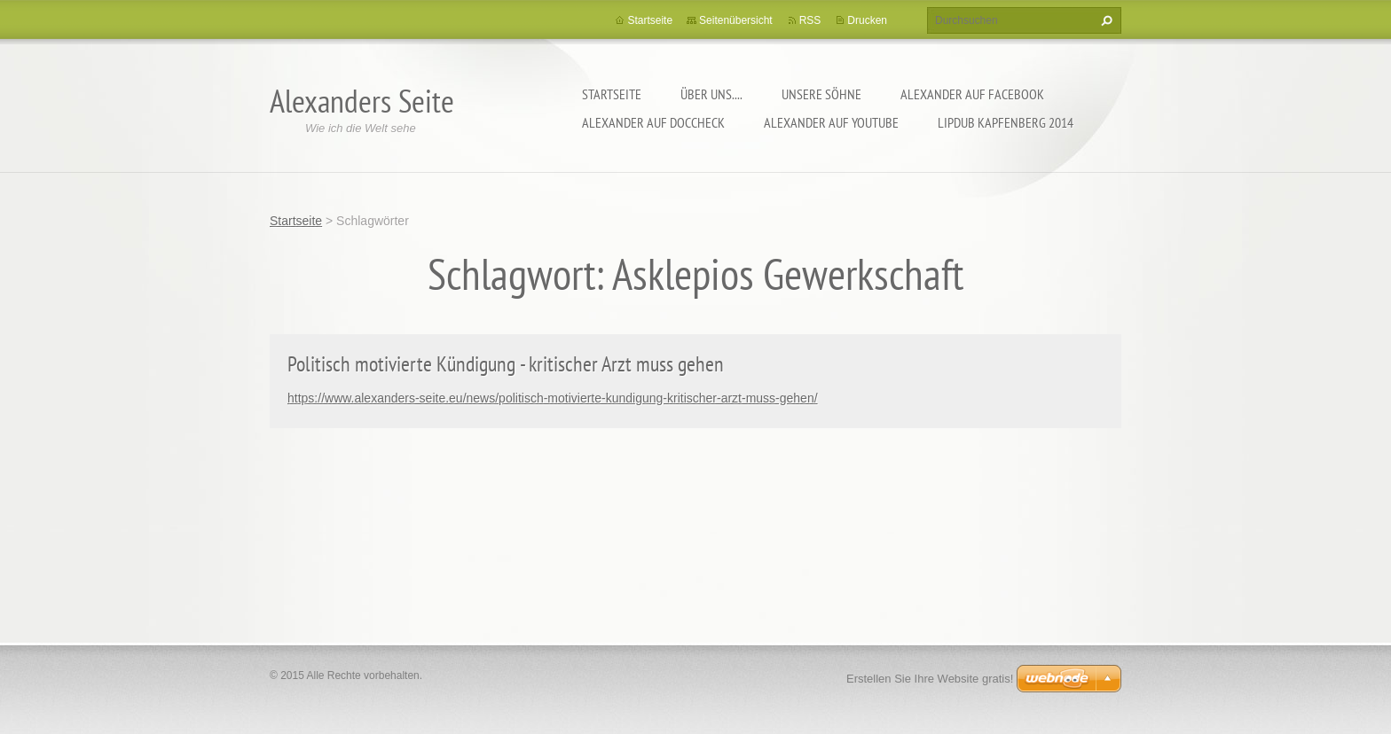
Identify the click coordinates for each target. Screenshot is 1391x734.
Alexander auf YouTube (831, 122)
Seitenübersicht (736, 20)
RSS (810, 20)
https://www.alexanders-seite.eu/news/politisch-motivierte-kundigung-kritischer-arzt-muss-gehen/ (552, 398)
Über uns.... (711, 94)
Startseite (611, 94)
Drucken (867, 20)
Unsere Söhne (821, 94)
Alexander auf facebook (972, 94)
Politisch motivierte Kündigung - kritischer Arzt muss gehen (505, 364)
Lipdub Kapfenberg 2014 (1005, 122)
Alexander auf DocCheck (653, 122)
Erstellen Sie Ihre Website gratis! (929, 678)
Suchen (1104, 20)
